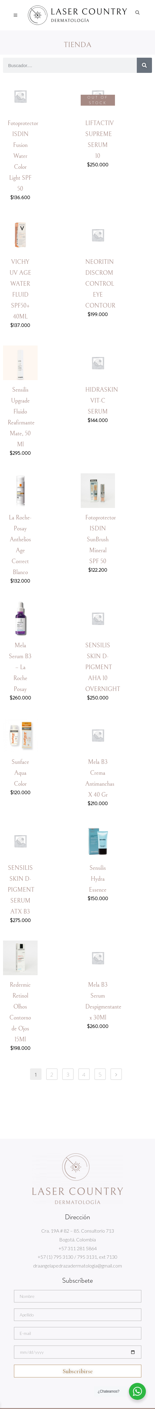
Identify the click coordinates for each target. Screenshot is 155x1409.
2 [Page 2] (51, 1075)
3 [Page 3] (67, 1075)
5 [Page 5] (100, 1075)
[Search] (144, 65)
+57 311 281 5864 (78, 1248)
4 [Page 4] (84, 1075)
